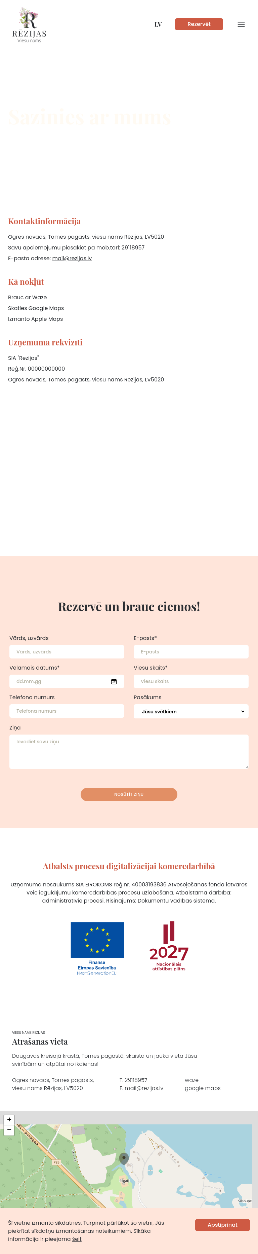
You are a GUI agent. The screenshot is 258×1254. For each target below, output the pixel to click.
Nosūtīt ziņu (128, 794)
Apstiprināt (223, 1225)
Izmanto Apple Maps (35, 319)
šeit (77, 1239)
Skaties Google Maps (36, 308)
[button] (124, 1158)
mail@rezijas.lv (72, 258)
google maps (202, 1088)
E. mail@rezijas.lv (141, 1088)
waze (192, 1080)
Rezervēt (199, 24)
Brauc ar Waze (27, 297)
